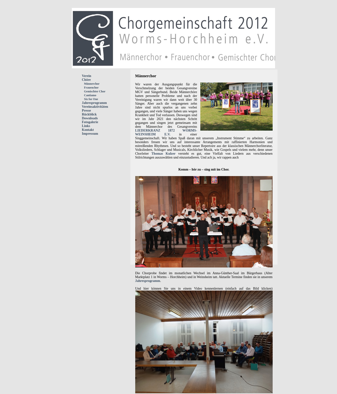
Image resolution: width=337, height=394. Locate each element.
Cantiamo (89, 95)
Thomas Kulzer (163, 153)
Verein (86, 76)
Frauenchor (90, 87)
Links (86, 126)
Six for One (90, 99)
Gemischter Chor (94, 91)
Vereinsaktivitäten (95, 106)
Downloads (90, 118)
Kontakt (88, 130)
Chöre (86, 80)
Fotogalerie (90, 122)
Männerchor (91, 83)
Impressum (90, 133)
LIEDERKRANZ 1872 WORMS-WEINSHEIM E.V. (166, 132)
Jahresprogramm (94, 103)
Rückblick (89, 114)
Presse (86, 110)
